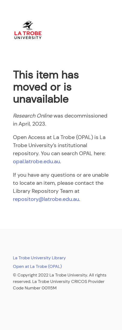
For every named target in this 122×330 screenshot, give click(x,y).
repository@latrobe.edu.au (46, 199)
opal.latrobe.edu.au (36, 161)
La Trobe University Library (39, 258)
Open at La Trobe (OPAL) (37, 266)
